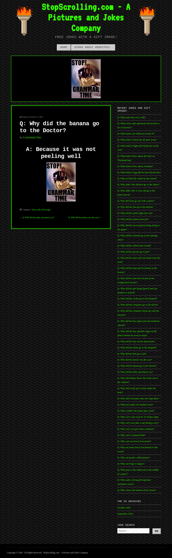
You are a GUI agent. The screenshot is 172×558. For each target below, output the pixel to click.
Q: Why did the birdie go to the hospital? (137, 347)
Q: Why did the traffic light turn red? (135, 213)
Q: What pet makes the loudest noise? (135, 404)
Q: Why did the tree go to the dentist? (135, 207)
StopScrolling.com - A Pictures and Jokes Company (86, 17)
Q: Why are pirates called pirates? (133, 457)
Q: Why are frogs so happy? (130, 463)
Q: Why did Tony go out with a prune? (135, 200)
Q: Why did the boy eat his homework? (136, 341)
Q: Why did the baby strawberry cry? (38, 217)
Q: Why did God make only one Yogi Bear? (138, 398)
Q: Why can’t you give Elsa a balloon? (135, 429)
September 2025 (125, 513)
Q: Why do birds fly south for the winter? (137, 178)
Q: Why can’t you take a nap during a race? (138, 422)
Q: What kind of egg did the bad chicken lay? (139, 172)
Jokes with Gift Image (40, 209)
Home (63, 47)
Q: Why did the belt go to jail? (131, 353)
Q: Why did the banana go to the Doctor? (137, 365)
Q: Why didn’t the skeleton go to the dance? (138, 184)
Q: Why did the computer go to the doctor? (138, 304)
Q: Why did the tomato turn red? (132, 219)
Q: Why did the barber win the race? (83, 217)
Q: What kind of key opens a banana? (135, 166)
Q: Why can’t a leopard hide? (131, 435)
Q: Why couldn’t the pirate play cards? (135, 410)
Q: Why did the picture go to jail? (133, 251)
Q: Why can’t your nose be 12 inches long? (138, 416)
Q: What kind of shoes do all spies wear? (137, 139)
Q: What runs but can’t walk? (131, 117)
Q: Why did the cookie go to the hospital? (137, 298)
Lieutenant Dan (32, 137)
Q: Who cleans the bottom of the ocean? (136, 490)
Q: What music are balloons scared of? (135, 133)
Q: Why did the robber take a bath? (134, 245)
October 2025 (123, 507)
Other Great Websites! (93, 47)
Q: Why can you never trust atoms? (134, 441)
